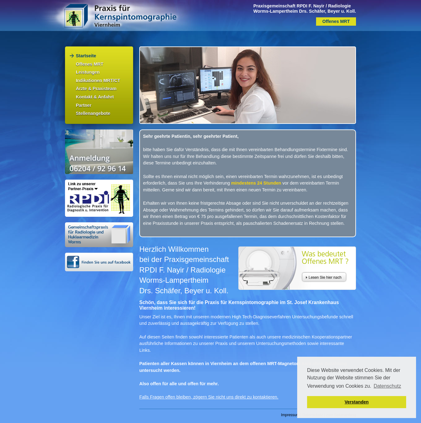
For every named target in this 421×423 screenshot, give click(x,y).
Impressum (290, 415)
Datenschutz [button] (387, 386)
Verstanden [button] (357, 401)
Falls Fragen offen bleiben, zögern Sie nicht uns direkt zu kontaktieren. (208, 397)
